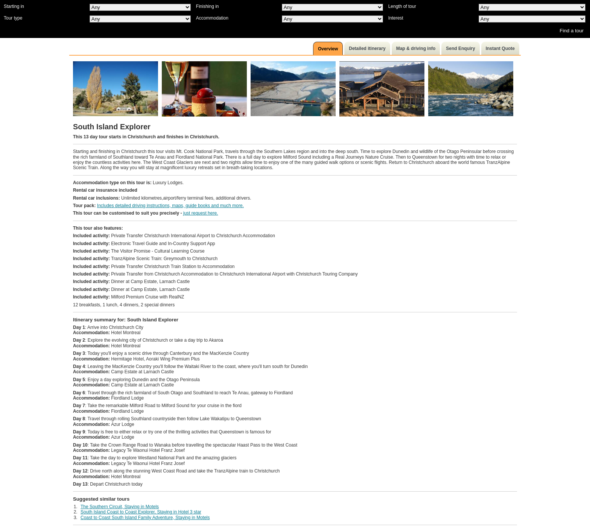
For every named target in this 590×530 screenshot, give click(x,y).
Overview (328, 48)
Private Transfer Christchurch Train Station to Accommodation (154, 266)
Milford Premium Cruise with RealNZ (128, 297)
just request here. (200, 213)
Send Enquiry (460, 48)
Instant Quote (500, 48)
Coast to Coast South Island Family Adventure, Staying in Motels (145, 517)
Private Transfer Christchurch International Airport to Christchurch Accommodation (174, 235)
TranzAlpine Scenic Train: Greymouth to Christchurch (145, 258)
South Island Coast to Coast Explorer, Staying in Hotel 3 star (141, 512)
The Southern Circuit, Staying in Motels (120, 506)
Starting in (14, 6)
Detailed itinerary (367, 48)
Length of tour (402, 6)
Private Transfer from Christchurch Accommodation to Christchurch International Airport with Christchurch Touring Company (215, 274)
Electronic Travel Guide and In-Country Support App (144, 243)
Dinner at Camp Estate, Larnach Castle (131, 281)
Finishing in (207, 6)
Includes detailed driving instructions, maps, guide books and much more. (170, 205)
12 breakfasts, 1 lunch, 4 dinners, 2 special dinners (124, 304)
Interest (395, 18)
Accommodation (212, 18)
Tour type (13, 18)
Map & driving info (416, 48)
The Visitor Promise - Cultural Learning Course (139, 251)
